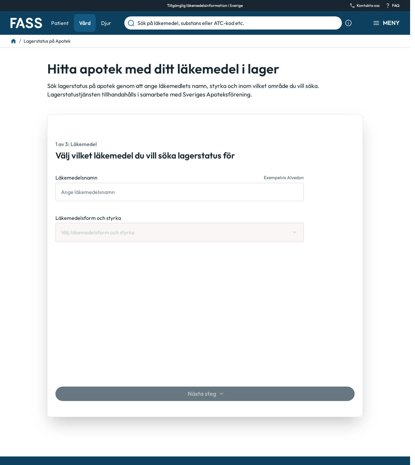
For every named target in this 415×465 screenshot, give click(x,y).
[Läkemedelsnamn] (179, 192)
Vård (85, 23)
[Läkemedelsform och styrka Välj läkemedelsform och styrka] (179, 232)
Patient (60, 23)
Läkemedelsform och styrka (88, 218)
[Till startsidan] (13, 41)
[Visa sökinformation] (348, 23)
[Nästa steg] (205, 394)
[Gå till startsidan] (26, 22)
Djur (106, 23)
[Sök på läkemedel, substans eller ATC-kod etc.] (238, 23)
